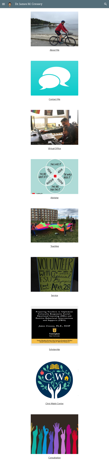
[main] (54, 50)
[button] (3, 4)
